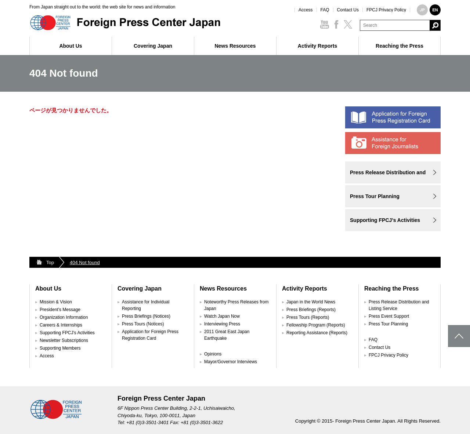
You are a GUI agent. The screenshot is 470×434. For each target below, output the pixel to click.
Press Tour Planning (375, 196)
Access (306, 9)
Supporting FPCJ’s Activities (385, 220)
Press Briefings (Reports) (311, 309)
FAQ (325, 9)
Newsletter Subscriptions (64, 340)
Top (50, 262)
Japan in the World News (310, 301)
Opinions (212, 354)
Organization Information (64, 317)
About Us (70, 46)
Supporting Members (60, 348)
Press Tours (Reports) (307, 317)
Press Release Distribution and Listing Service (388, 176)
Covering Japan (153, 46)
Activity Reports (317, 46)
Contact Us (348, 9)
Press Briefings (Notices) (146, 316)
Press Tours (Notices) (143, 324)
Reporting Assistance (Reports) (316, 332)
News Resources (235, 46)
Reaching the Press (399, 46)
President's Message (60, 309)
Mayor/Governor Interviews (230, 361)
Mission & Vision (56, 301)
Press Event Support (389, 316)
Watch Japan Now (222, 316)
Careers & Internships (61, 325)
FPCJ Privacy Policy (386, 9)
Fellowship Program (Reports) (315, 325)
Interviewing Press (222, 324)
